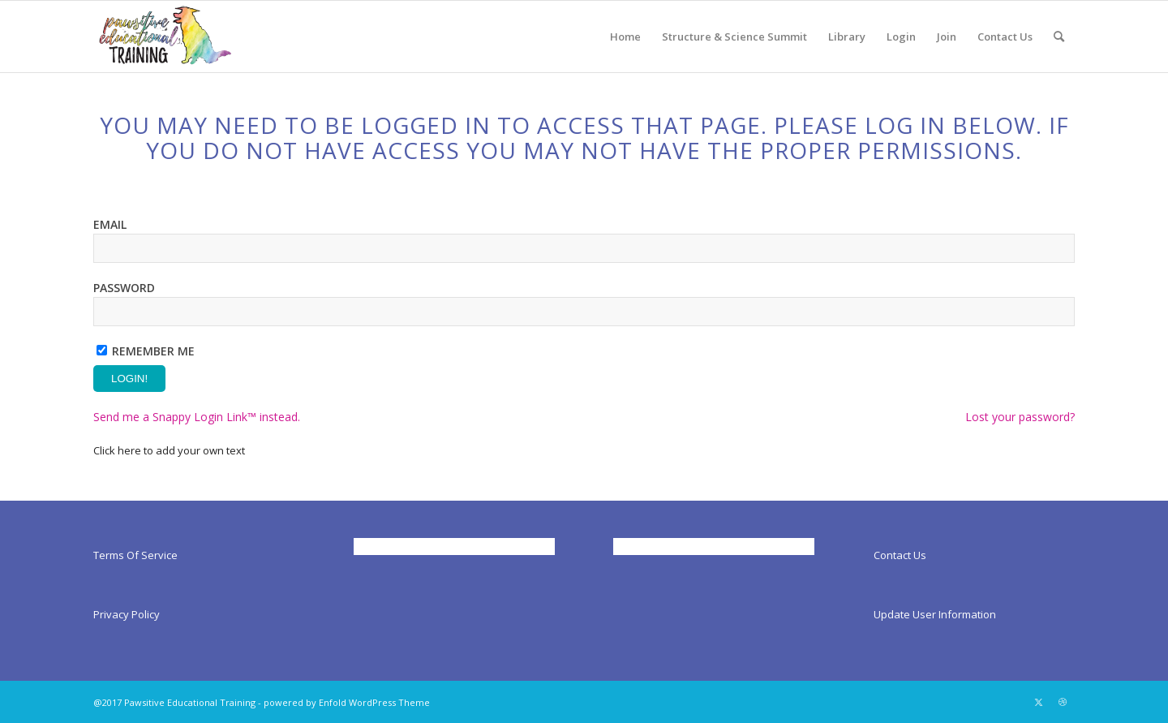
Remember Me (153, 351)
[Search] (1059, 36)
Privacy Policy (126, 614)
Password (124, 287)
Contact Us (900, 555)
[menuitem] (625, 36)
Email (110, 224)
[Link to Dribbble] (1062, 702)
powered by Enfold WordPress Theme (347, 702)
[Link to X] (1038, 702)
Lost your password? (1020, 416)
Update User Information (935, 614)
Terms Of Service (135, 555)
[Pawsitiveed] (163, 36)
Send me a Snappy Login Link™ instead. (196, 416)
